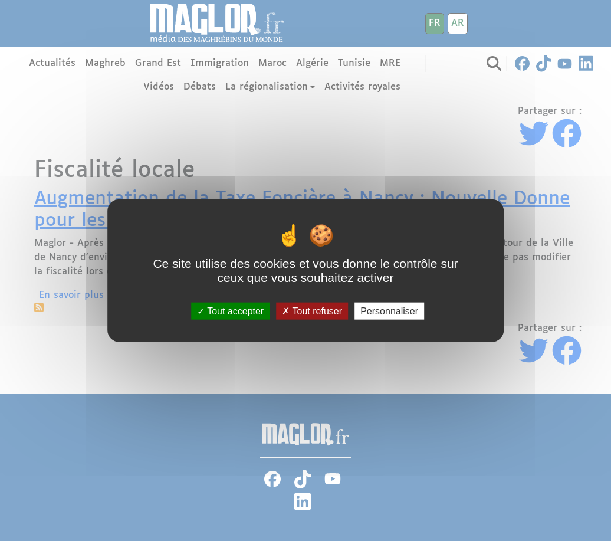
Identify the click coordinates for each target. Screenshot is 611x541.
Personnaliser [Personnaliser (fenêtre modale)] (389, 311)
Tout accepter (230, 311)
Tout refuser (312, 311)
